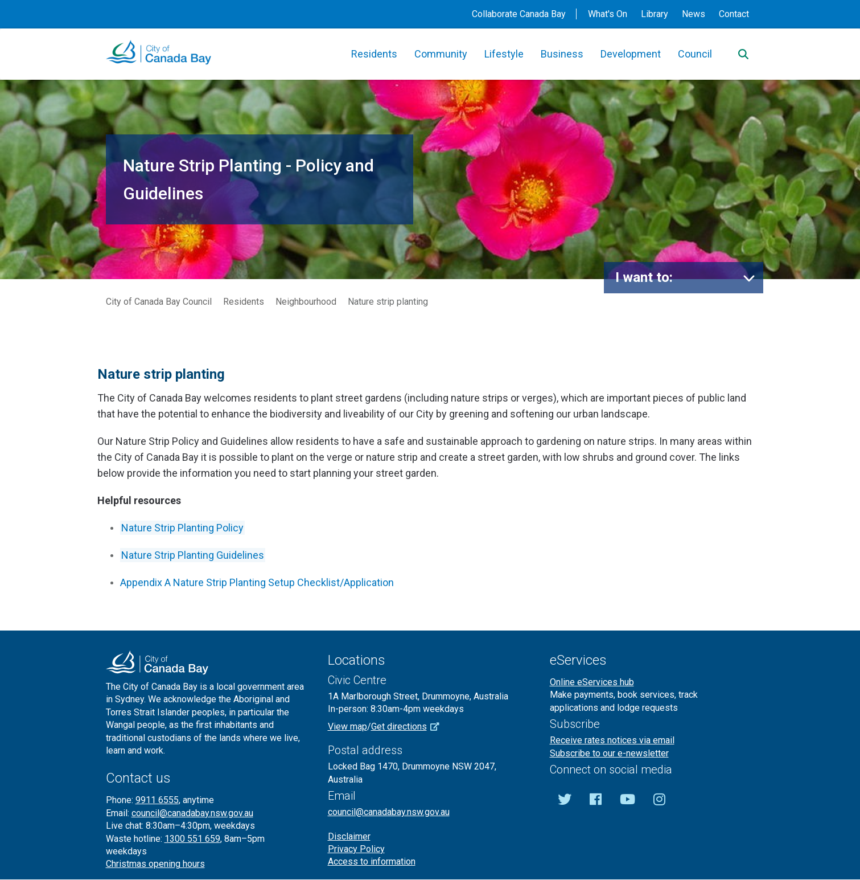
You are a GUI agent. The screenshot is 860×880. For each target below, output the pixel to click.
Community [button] (440, 54)
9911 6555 (157, 800)
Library (654, 14)
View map (347, 726)
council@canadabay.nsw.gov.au (192, 813)
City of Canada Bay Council (159, 301)
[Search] (743, 54)
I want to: (644, 277)
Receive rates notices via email (612, 740)
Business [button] (562, 54)
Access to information (371, 861)
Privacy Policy (356, 849)
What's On (607, 14)
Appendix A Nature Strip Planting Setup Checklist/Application (257, 582)
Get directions (409, 726)
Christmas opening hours (155, 863)
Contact (734, 14)
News (693, 14)
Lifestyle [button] (504, 54)
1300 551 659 (192, 838)
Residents (243, 301)
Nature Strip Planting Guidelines (192, 555)
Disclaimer (349, 836)
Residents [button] (374, 54)
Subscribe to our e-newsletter (609, 753)
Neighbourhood (305, 301)
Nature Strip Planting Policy (182, 528)
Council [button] (695, 54)
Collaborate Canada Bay (519, 14)
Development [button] (630, 54)
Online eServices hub (592, 682)
